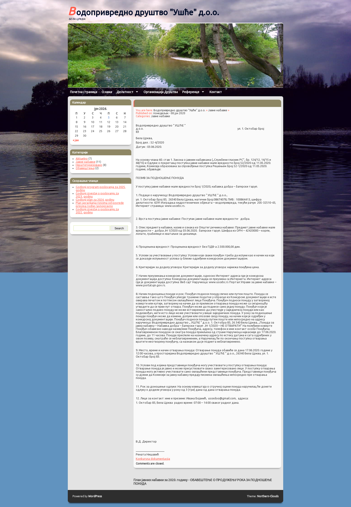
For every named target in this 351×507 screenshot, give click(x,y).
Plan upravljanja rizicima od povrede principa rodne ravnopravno (100, 204)
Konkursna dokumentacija (153, 458)
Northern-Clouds (267, 496)
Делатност (125, 92)
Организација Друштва (161, 92)
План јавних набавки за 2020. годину (161, 480)
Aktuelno (82, 158)
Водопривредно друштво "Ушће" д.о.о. (143, 11)
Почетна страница (83, 92)
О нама (107, 92)
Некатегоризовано (89, 164)
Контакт (216, 92)
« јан (76, 140)
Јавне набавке (217, 110)
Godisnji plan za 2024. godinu (95, 199)
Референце (190, 92)
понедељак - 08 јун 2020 (169, 113)
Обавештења (85, 168)
